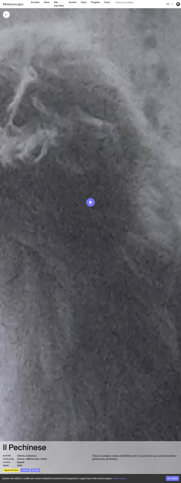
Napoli (20, 462)
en (168, 4)
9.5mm (20, 459)
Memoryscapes (13, 4)
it (172, 4)
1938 (19, 465)
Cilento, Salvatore (27, 455)
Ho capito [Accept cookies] (172, 478)
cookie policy (119, 478)
